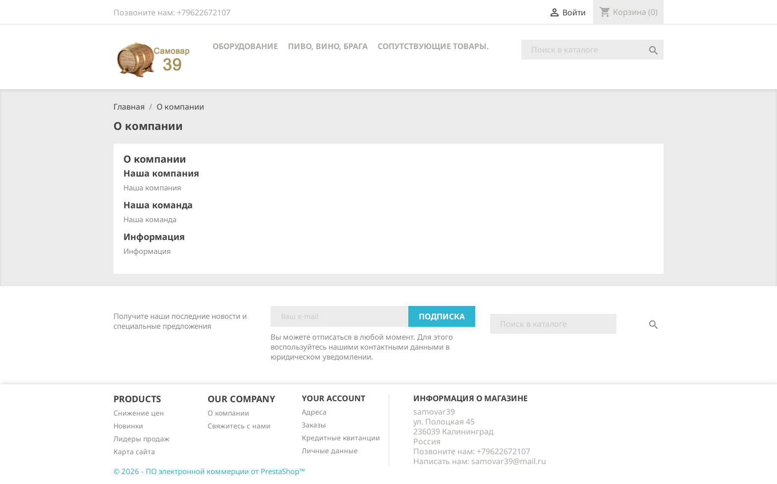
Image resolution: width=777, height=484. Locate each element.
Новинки (128, 425)
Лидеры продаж (141, 438)
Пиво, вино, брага (328, 46)
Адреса (314, 412)
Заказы (314, 424)
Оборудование (245, 46)
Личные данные (330, 450)
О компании (228, 413)
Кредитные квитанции (341, 437)
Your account (333, 398)
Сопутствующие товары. (433, 46)
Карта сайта (134, 451)
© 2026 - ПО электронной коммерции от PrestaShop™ (209, 471)
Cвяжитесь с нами (239, 425)
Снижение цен (138, 413)
